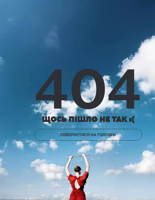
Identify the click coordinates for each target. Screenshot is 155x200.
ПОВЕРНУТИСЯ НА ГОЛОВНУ (88, 134)
